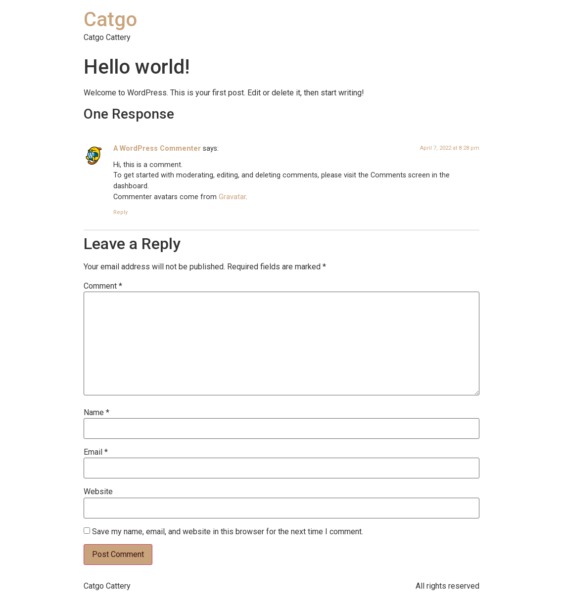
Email (96, 452)
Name (96, 413)
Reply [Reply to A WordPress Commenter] (120, 212)
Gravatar (232, 197)
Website (98, 492)
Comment (103, 286)
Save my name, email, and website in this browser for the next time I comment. (227, 532)
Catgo (110, 19)
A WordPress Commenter (157, 148)
